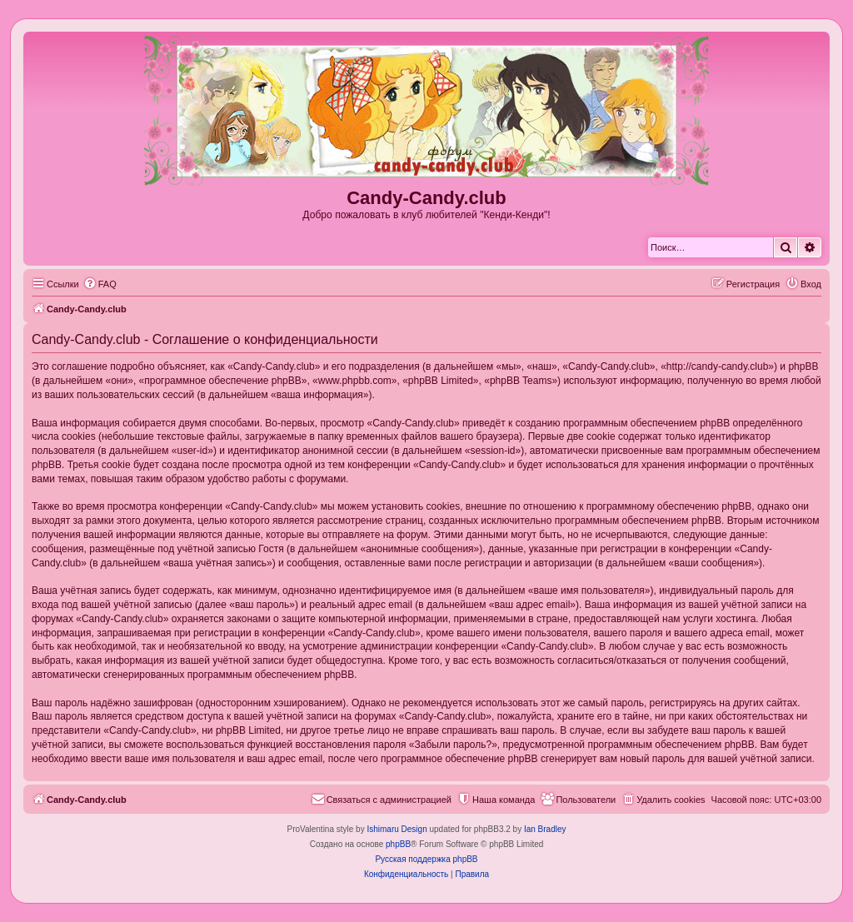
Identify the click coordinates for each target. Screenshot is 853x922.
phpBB (398, 844)
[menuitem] (100, 284)
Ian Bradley (545, 829)
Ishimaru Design (396, 829)
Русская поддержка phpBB (426, 859)
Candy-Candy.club (426, 197)
